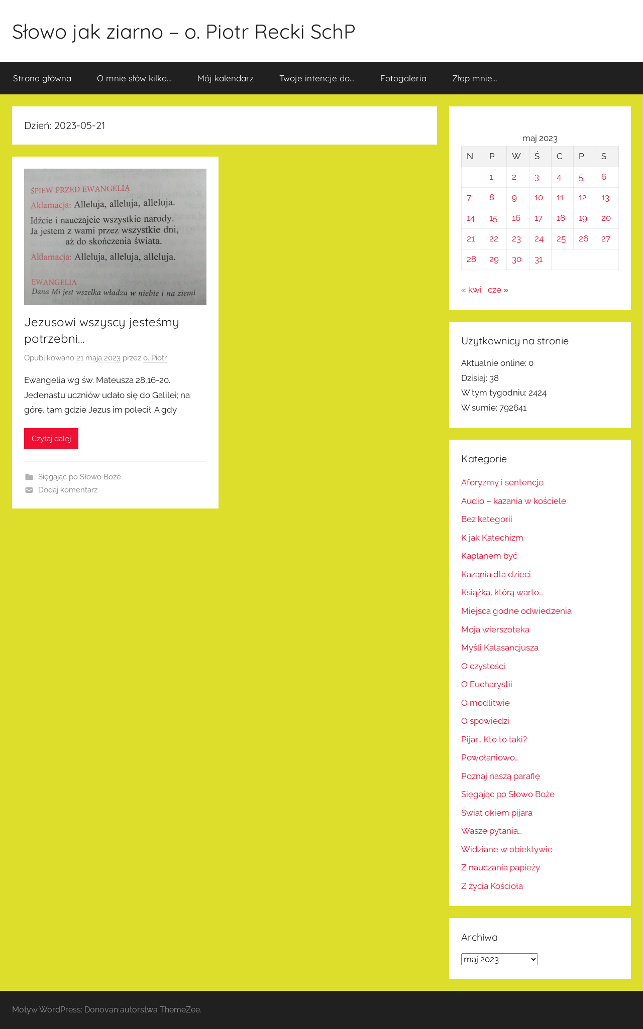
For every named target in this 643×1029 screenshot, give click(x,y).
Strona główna (42, 78)
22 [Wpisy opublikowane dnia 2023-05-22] (493, 238)
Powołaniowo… (490, 757)
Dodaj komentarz (67, 489)
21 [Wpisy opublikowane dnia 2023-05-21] (471, 238)
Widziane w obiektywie (507, 849)
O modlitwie (485, 703)
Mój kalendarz (225, 78)
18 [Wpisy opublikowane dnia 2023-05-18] (561, 218)
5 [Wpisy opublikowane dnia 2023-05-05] (581, 177)
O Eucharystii (486, 684)
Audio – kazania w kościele (513, 501)
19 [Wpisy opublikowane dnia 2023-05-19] (583, 218)
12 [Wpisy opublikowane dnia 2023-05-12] (583, 197)
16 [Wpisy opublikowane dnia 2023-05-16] (516, 218)
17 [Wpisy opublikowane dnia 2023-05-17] (538, 218)
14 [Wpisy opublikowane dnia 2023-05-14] (471, 218)
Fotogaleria (403, 78)
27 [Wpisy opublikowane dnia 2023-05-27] (605, 238)
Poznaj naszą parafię (500, 776)
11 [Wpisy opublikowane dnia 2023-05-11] (560, 197)
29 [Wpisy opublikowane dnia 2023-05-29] (494, 259)
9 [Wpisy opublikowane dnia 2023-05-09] (514, 197)
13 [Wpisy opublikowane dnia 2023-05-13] (605, 197)
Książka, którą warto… (502, 592)
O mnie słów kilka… (134, 78)
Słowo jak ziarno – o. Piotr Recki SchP (184, 31)
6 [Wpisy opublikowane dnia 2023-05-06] (603, 177)
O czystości (483, 666)
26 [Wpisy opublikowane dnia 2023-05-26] (583, 238)
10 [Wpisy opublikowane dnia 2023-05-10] (538, 197)
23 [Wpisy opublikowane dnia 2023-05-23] (516, 238)
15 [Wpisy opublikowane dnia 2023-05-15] (493, 218)
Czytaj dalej (51, 438)
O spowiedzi (485, 721)
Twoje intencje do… (317, 78)
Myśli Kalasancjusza (500, 647)
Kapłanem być (489, 556)
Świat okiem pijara (496, 813)
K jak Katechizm (492, 538)
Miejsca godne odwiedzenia (516, 611)
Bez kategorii (486, 519)
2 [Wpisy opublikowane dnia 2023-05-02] (514, 177)
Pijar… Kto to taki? (494, 739)
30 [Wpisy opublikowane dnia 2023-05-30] (516, 259)
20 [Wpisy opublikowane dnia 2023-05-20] (606, 218)
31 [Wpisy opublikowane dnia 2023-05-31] (538, 259)
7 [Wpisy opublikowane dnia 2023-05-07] (469, 197)
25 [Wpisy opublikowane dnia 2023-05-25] (561, 238)
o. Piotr (155, 357)
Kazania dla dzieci (496, 574)
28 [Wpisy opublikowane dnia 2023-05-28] (471, 259)
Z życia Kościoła (492, 886)
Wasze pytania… (491, 831)
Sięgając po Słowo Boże (79, 476)
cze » (498, 290)
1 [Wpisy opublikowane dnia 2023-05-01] (491, 177)
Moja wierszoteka (495, 629)
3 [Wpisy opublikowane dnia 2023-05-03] (536, 177)
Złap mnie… (474, 78)
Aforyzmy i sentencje (502, 482)
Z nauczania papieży (500, 867)
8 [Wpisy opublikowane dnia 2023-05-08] (491, 197)
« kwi (471, 290)
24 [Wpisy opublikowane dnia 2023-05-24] (539, 238)
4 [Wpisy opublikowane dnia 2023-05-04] (559, 177)
